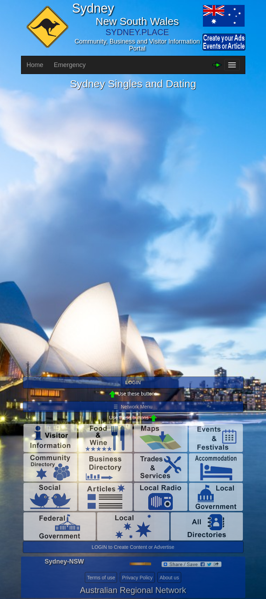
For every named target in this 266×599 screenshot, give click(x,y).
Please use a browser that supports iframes (133, 232)
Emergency (70, 64)
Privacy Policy (137, 577)
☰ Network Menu (133, 407)
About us (169, 577)
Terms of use (101, 577)
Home (35, 64)
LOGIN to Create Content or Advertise (133, 547)
